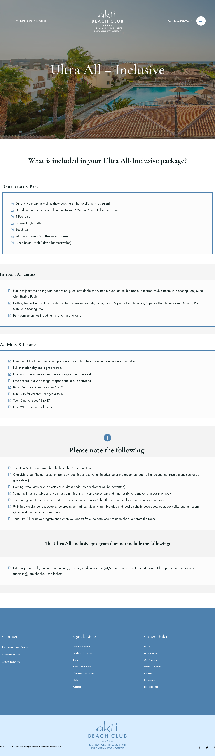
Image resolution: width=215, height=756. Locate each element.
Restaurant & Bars (82, 666)
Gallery (76, 680)
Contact (77, 686)
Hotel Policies (151, 653)
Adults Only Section (83, 653)
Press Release (151, 686)
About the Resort (81, 646)
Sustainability (150, 680)
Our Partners (150, 660)
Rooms (76, 660)
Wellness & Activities (83, 673)
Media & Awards (152, 666)
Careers (148, 673)
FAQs (147, 646)
